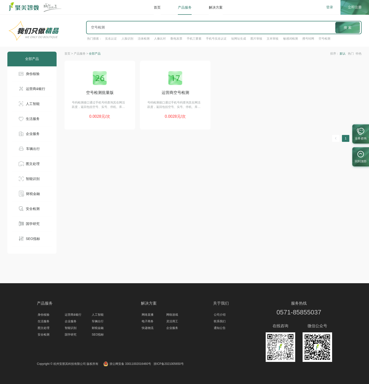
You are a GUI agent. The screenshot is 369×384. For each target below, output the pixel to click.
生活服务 (28, 118)
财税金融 (28, 193)
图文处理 (28, 163)
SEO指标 (28, 238)
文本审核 (273, 38)
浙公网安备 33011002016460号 (127, 363)
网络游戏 (172, 314)
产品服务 (185, 7)
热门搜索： (94, 38)
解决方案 (216, 7)
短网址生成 (239, 38)
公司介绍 (220, 314)
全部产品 (95, 53)
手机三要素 (194, 38)
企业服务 (28, 133)
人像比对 (160, 38)
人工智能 (28, 103)
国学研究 (28, 223)
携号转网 (308, 38)
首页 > (69, 53)
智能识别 (28, 178)
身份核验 (28, 73)
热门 (351, 53)
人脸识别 (128, 38)
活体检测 (144, 38)
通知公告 (220, 328)
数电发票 (176, 38)
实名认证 (111, 38)
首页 (157, 7)
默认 (343, 53)
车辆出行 (28, 148)
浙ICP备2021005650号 (169, 364)
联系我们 (220, 321)
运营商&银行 (31, 88)
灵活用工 (172, 321)
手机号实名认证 (216, 38)
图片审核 (256, 38)
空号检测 (324, 38)
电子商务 (148, 321)
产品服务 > (81, 53)
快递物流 (148, 328)
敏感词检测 (291, 38)
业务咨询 (361, 132)
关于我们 (221, 303)
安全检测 (28, 208)
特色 (359, 53)
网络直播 (148, 314)
